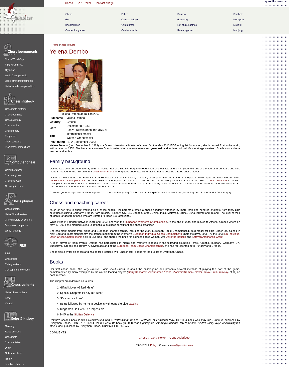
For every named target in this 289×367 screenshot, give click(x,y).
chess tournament (103, 171)
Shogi (8, 298)
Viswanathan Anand (159, 272)
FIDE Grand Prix (14, 64)
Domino (181, 14)
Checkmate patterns (15, 109)
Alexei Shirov (202, 272)
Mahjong (238, 30)
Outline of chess (13, 353)
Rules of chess (13, 331)
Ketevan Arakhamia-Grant (207, 236)
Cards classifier (129, 30)
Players (71, 45)
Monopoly (238, 19)
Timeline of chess (14, 364)
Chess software (13, 180)
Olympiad (10, 70)
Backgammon (72, 25)
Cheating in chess (14, 186)
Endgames (10, 136)
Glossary (9, 326)
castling (133, 303)
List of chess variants (16, 292)
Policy (153, 345)
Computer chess (13, 170)
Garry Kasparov (137, 272)
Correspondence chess (17, 269)
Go (78, 3)
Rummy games (185, 30)
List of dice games (187, 25)
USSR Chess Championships (67, 180)
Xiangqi (9, 303)
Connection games (75, 30)
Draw (8, 347)
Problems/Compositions (17, 147)
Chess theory (12, 130)
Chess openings (13, 114)
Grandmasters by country (18, 219)
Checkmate (11, 337)
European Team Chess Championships (140, 245)
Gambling (182, 19)
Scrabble (238, 14)
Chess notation (13, 342)
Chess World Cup (14, 59)
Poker (87, 3)
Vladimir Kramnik (183, 272)
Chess (69, 3)
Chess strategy (13, 120)
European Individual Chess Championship (158, 233)
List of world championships (19, 86)
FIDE (7, 253)
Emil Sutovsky (220, 272)
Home (55, 45)
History (8, 358)
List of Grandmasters (16, 214)
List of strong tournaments (19, 81)
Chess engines (13, 175)
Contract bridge (104, 3)
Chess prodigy (12, 209)
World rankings (13, 230)
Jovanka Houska (176, 236)
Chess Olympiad (217, 180)
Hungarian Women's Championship (146, 221)
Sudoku (237, 25)
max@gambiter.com (182, 345)
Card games (127, 25)
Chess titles (11, 259)
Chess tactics (12, 125)
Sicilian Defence (84, 314)
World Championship (16, 75)
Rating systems (13, 264)
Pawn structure (13, 141)
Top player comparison (17, 225)
